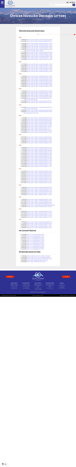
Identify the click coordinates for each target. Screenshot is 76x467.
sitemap (61, 295)
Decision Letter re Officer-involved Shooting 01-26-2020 (39, 130)
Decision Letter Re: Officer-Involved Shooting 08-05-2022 (39, 83)
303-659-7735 (50, 288)
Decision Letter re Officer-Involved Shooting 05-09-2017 (39, 175)
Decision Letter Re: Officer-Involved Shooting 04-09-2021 (39, 110)
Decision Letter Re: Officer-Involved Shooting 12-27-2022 (39, 77)
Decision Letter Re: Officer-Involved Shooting (37, 70)
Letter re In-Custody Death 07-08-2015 (35, 243)
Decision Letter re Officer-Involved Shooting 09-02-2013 (39, 222)
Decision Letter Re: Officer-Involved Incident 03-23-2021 (39, 102)
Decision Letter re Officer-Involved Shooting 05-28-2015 (39, 203)
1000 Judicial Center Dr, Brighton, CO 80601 (14, 285)
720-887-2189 (27, 288)
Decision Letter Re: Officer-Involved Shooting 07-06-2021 (39, 96)
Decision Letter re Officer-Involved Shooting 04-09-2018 (39, 157)
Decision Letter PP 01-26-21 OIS (31, 113)
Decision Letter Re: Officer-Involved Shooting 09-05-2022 (39, 79)
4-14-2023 (50, 76)
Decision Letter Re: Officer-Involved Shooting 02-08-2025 (39, 41)
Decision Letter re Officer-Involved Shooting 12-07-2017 (39, 163)
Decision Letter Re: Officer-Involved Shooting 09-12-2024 (39, 47)
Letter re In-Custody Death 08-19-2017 (35, 236)
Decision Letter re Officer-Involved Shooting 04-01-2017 (39, 178)
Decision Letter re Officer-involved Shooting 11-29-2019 (39, 125)
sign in (74, 295)
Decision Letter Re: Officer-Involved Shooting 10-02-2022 (39, 82)
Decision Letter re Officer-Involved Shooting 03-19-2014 (39, 211)
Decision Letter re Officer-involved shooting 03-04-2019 (39, 138)
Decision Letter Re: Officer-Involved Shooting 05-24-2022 (39, 84)
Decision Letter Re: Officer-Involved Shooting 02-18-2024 (39, 53)
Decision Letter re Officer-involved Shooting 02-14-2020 (39, 123)
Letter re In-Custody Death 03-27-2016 (35, 241)
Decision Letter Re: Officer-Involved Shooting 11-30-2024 (39, 43)
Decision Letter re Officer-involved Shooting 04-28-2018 (39, 154)
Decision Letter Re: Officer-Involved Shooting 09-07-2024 (39, 56)
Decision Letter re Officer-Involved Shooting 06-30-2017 (39, 174)
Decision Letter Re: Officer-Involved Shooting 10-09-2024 (39, 52)
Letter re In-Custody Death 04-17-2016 (35, 240)
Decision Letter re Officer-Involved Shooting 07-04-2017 (39, 172)
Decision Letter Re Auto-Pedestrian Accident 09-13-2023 (39, 258)
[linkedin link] (72, 2)
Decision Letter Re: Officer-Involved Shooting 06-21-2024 (39, 58)
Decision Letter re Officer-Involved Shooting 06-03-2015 (39, 202)
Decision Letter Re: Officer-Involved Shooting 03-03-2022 (39, 91)
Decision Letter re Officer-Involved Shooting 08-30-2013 (39, 223)
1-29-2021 (50, 92)
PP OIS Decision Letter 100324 (36, 50)
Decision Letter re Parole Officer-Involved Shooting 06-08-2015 (41, 205)
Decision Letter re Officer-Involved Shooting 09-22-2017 (39, 171)
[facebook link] (67, 2)
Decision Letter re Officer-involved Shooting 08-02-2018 (39, 147)
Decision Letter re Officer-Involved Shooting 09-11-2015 (39, 199)
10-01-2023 (49, 71)
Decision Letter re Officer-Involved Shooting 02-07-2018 (39, 160)
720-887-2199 (27, 286)
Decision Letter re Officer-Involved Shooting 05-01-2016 (39, 188)
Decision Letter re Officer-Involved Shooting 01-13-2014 (39, 214)
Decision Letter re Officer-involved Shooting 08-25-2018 (39, 142)
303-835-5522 (15, 288)
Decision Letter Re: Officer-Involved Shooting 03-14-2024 (39, 65)
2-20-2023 (50, 59)
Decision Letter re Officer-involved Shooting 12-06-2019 (39, 126)
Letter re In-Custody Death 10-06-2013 (35, 247)
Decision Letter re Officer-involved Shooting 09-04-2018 (39, 141)
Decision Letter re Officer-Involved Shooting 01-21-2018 (39, 159)
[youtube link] (74, 2)
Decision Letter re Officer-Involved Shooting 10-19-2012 (39, 227)
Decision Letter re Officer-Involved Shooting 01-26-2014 (39, 212)
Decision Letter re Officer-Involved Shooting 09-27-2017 (39, 166)
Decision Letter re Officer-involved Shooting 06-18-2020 (39, 118)
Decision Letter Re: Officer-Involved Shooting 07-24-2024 (36, 46)
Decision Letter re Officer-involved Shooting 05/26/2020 (39, 120)
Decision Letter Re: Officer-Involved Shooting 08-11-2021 (39, 94)
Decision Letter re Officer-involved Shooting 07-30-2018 (39, 149)
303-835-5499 (38, 289)
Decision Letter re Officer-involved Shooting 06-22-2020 (39, 119)
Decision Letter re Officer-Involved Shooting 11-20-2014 (39, 206)
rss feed (70, 295)
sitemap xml (66, 295)
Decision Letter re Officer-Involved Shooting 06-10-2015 (39, 200)
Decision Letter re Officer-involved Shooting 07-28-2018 (39, 150)
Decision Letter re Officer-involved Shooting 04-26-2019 (39, 137)
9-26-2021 (49, 101)
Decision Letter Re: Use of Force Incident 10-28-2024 (38, 256)
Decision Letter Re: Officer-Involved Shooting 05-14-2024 (39, 64)
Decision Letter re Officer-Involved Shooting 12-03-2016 (39, 182)
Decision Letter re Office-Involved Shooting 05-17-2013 (39, 224)
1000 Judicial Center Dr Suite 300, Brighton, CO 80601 (38, 285)
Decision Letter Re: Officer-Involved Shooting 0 (37, 76)
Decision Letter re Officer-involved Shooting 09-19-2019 (39, 132)
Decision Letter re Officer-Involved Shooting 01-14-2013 (39, 226)
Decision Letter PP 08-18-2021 (30, 99)
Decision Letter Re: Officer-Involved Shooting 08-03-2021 (39, 95)
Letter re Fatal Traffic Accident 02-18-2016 (36, 261)
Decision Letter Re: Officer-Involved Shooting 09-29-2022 (39, 80)
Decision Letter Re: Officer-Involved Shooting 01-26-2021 (39, 111)
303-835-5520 (38, 288)
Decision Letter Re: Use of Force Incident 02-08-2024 (38, 257)
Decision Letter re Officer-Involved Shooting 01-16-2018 (39, 162)
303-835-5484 (62, 285)
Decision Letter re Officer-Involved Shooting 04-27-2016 (39, 190)
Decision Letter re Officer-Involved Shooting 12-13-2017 (39, 156)
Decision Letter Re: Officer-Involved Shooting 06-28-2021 (39, 107)
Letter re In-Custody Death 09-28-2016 (35, 239)
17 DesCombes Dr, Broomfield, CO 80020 (26, 285)
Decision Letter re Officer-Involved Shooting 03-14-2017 (39, 179)
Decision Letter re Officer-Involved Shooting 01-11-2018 (39, 165)
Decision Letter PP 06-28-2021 (30, 108)
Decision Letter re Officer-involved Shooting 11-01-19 (39, 128)
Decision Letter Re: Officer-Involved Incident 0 (37, 101)
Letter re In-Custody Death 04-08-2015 (35, 246)
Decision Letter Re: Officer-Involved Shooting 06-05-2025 (39, 39)
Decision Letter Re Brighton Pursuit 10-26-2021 (37, 260)
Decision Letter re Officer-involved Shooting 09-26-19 (39, 129)
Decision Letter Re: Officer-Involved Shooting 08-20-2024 (39, 55)
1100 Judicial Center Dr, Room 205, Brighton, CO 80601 (50, 285)
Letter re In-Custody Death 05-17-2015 (35, 244)
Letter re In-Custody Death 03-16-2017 (35, 237)
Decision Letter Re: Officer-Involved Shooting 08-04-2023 (39, 68)
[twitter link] (71, 2)
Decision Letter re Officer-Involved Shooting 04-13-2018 (39, 153)
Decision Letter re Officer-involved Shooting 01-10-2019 (39, 140)
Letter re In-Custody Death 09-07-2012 (35, 249)
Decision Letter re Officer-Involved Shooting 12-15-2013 (39, 217)
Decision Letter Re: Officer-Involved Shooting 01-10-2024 (39, 67)
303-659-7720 (15, 286)
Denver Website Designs (11, 295)
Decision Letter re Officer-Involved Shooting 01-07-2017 (39, 181)
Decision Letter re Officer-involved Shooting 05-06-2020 (39, 122)
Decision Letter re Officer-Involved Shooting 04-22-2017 (39, 177)
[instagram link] (69, 2)
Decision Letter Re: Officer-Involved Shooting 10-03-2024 (39, 49)
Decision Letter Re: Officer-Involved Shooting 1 (37, 59)
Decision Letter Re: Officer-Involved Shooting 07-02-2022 (39, 86)
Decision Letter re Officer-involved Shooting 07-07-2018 (39, 152)
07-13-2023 (49, 70)
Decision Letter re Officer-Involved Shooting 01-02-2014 (39, 215)
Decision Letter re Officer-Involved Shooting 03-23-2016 (39, 191)
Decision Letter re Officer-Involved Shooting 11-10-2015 (39, 194)
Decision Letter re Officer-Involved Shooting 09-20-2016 (39, 187)
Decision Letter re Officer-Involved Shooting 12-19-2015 (39, 193)
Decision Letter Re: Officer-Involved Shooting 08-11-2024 (36, 45)
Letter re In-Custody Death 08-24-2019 (35, 234)
